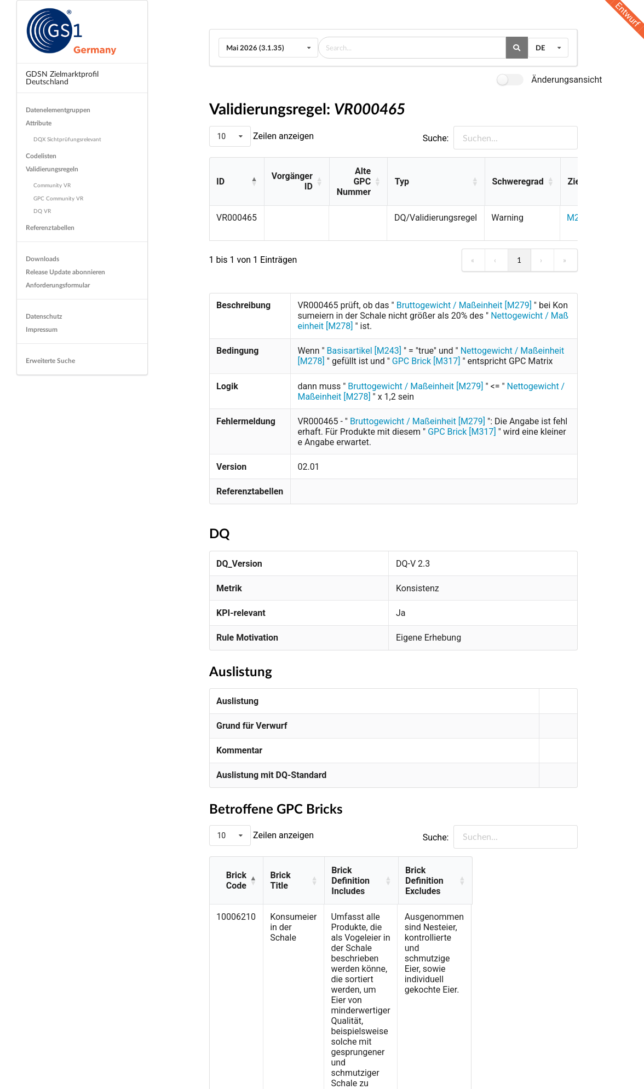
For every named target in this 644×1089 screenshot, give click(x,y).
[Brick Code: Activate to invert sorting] (236, 876)
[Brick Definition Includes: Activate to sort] (406, 876)
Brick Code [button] (237, 875)
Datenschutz (44, 316)
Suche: (436, 138)
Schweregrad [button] (517, 181)
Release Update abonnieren (65, 272)
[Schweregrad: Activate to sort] (522, 182)
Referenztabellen (50, 227)
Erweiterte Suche (50, 360)
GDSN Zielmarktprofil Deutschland (62, 77)
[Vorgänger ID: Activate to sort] (296, 182)
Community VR (52, 185)
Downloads (42, 259)
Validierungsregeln (52, 169)
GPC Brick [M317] (427, 361)
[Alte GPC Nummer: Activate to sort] (358, 182)
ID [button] (220, 181)
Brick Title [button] (291, 875)
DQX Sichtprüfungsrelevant (67, 139)
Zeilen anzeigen (282, 136)
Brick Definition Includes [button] (383, 875)
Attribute (38, 123)
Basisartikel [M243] (364, 350)
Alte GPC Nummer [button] (354, 181)
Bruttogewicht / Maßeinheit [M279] (464, 305)
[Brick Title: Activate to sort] (295, 876)
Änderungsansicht (566, 79)
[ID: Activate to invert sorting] (237, 182)
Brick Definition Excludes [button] (522, 875)
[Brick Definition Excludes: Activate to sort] (531, 876)
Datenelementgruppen (58, 110)
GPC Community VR (58, 198)
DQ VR (42, 211)
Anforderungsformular (58, 285)
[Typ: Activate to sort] (436, 182)
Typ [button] (402, 181)
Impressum (42, 329)
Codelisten (41, 156)
